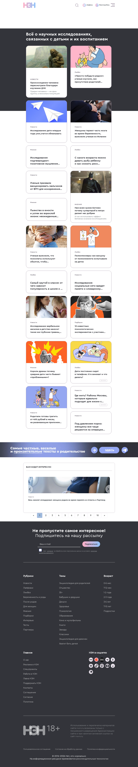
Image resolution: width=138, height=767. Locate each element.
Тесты (26, 625)
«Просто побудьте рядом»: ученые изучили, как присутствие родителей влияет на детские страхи (89, 79)
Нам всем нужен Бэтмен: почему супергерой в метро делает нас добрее (89, 210)
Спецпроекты (30, 669)
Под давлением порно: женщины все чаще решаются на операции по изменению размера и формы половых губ (89, 426)
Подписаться (91, 544)
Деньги (63, 602)
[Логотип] (29, 5)
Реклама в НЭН (31, 664)
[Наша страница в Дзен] (91, 666)
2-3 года (108, 597)
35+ (61, 592)
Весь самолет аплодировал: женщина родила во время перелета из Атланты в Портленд (66, 500)
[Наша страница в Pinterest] (102, 666)
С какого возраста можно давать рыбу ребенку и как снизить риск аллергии (90, 160)
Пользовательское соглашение (36, 749)
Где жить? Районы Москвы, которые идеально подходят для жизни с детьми (91, 398)
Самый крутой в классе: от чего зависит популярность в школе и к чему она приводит (46, 286)
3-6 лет (107, 602)
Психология (65, 611)
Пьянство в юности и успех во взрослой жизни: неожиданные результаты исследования (46, 213)
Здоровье (64, 606)
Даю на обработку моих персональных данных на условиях (68, 552)
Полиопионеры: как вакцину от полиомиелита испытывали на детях (91, 259)
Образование (66, 616)
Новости (34, 79)
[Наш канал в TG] (91, 660)
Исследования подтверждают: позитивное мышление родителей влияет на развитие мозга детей (45, 160)
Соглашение (29, 692)
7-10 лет (107, 606)
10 (98, 515)
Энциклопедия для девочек (73, 639)
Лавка (88, 5)
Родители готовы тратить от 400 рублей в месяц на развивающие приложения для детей (46, 419)
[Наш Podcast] (113, 666)
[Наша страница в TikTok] (96, 666)
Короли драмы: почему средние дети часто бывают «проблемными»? (45, 374)
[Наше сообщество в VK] (107, 660)
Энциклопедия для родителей (74, 583)
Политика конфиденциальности (101, 749)
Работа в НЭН (30, 674)
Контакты (28, 688)
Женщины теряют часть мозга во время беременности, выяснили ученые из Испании (91, 133)
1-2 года (107, 592)
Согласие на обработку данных (68, 749)
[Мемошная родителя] (102, 660)
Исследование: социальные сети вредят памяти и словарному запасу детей (90, 286)
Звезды (63, 629)
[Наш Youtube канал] (107, 666)
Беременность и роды (34, 597)
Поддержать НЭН (32, 683)
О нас (26, 660)
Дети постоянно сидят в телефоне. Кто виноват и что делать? (91, 374)
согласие (50, 551)
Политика (28, 702)
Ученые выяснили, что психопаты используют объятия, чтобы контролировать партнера (44, 259)
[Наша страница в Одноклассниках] (113, 660)
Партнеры (28, 629)
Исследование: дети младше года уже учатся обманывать (45, 132)
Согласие (28, 697)
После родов (30, 602)
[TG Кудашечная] (96, 660)
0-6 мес (107, 583)
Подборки (78, 322)
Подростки (109, 611)
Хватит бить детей (68, 643)
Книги (62, 625)
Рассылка (102, 5)
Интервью (28, 620)
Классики (64, 634)
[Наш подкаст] (91, 672)
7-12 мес (107, 588)
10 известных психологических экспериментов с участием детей (89, 329)
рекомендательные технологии (92, 759)
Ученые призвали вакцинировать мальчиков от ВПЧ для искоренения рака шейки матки (46, 186)
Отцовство (64, 588)
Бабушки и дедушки (69, 597)
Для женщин (29, 606)
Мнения (33, 150)
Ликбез (77, 72)
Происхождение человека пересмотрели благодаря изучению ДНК (44, 85)
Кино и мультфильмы (70, 620)
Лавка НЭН (28, 678)
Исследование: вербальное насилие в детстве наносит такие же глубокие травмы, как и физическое (45, 329)
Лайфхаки (28, 588)
